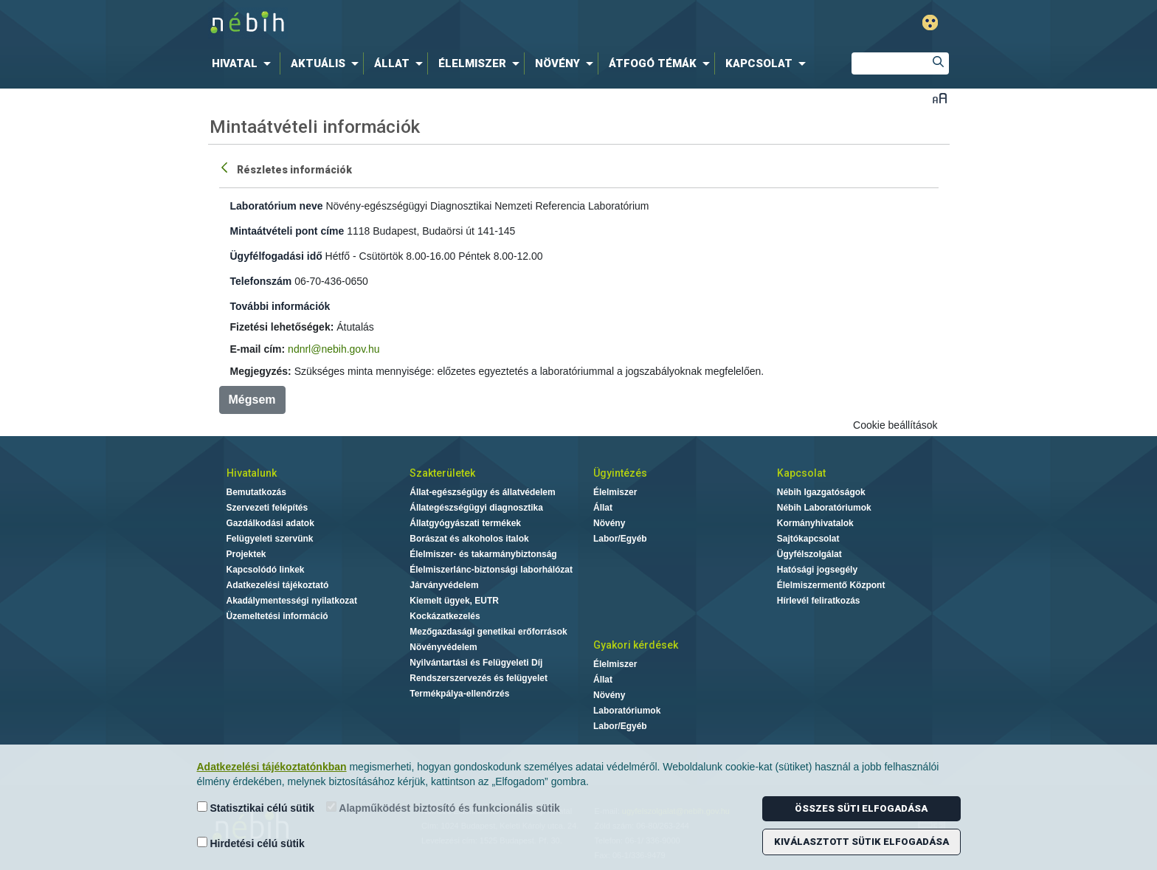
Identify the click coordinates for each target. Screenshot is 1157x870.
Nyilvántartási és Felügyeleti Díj (476, 662)
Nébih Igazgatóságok (821, 492)
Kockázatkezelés (445, 616)
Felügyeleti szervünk (270, 539)
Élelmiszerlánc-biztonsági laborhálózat (491, 570)
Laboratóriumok (626, 710)
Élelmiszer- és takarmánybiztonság (483, 554)
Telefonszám (261, 281)
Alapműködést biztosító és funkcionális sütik (443, 807)
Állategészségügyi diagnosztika (476, 508)
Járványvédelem (444, 585)
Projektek (246, 554)
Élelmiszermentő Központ (831, 585)
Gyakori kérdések (635, 645)
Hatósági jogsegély (817, 570)
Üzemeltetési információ (277, 616)
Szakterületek (442, 473)
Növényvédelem (443, 647)
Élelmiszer (615, 492)
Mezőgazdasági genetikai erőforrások (488, 631)
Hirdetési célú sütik (251, 843)
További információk (280, 306)
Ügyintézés (620, 473)
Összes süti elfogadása (861, 808)
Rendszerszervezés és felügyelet (479, 678)
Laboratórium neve (276, 206)
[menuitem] (244, 63)
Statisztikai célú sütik (256, 807)
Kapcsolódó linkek (266, 570)
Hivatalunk (252, 473)
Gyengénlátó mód (930, 22)
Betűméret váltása (939, 98)
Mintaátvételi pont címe (287, 231)
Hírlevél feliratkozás (818, 600)
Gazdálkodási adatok (270, 523)
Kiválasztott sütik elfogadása (861, 841)
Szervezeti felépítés (267, 508)
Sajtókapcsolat (808, 539)
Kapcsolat (801, 473)
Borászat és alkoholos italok (469, 539)
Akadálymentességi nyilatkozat (292, 600)
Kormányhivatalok (815, 523)
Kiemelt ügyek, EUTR (454, 600)
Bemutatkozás (256, 492)
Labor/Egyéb (620, 539)
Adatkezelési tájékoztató (278, 585)
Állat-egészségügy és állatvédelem (482, 492)
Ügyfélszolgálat (809, 554)
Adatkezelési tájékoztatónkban (272, 767)
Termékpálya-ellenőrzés (459, 693)
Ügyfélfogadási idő (276, 256)
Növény (609, 523)
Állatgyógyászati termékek (465, 523)
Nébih (421, 23)
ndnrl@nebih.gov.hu (333, 349)
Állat (602, 508)
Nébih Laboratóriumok (824, 508)
